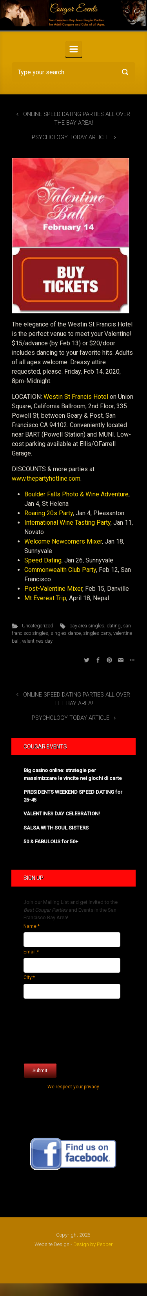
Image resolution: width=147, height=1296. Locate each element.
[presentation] (56, 1029)
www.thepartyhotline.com (46, 478)
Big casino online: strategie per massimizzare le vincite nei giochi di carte (73, 774)
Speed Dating (43, 560)
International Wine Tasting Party (67, 522)
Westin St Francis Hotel (76, 396)
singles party (97, 633)
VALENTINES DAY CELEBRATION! (62, 814)
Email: (31, 952)
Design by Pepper (93, 1244)
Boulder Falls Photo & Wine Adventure (76, 494)
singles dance (66, 633)
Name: (32, 926)
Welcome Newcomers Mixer (63, 541)
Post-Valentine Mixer (53, 588)
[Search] (73, 72)
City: (29, 977)
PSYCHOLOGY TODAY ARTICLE (70, 137)
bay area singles (86, 626)
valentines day (37, 641)
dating (114, 626)
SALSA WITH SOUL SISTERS (56, 828)
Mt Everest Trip (45, 598)
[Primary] (73, 49)
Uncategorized (37, 626)
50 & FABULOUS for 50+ (51, 841)
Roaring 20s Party (48, 513)
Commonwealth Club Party (60, 569)
